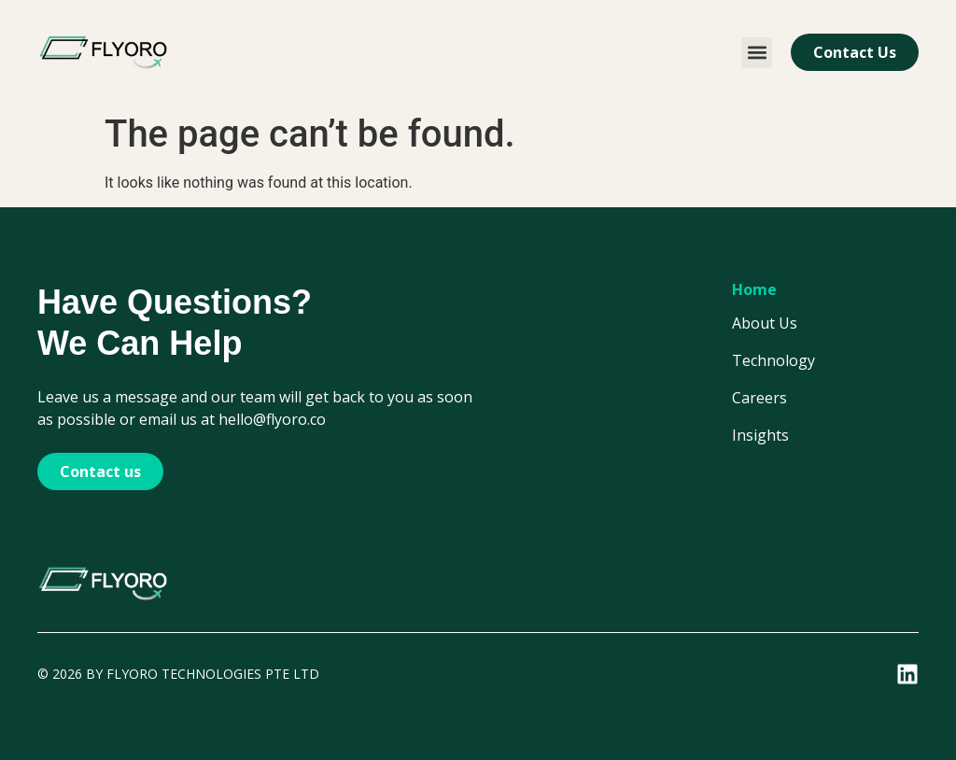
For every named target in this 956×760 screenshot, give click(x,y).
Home (754, 289)
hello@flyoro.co (272, 419)
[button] (756, 52)
